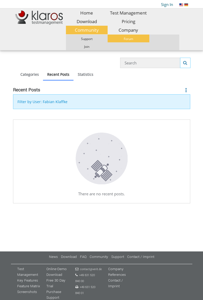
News (53, 256)
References (117, 274)
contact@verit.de (91, 269)
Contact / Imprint (140, 256)
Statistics (85, 74)
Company (116, 268)
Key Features (27, 280)
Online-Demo (56, 268)
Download (69, 256)
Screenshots (27, 291)
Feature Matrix (28, 286)
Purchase (53, 291)
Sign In (167, 4)
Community (99, 256)
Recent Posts (58, 74)
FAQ (83, 256)
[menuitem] (87, 13)
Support (117, 256)
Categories (29, 74)
